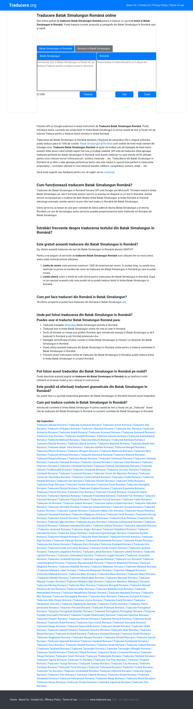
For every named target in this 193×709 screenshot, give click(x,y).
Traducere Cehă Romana (126, 462)
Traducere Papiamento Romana (78, 603)
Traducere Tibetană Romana (138, 656)
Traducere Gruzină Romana (127, 506)
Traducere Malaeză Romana (140, 566)
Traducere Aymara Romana (111, 436)
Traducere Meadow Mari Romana (84, 581)
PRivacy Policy (53, 699)
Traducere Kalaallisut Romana (119, 529)
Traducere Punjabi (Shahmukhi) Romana (92, 615)
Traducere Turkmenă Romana (104, 667)
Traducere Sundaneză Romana (130, 641)
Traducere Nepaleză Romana (124, 592)
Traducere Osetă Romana (118, 600)
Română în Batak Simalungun (94, 48)
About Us (131, 5)
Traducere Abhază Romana (52, 424)
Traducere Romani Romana (84, 618)
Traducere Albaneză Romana (97, 428)
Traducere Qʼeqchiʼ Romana (52, 618)
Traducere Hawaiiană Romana (53, 514)
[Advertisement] (21, 63)
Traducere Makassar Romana (107, 566)
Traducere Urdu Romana (61, 674)
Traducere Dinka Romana (130, 480)
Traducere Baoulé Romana (51, 443)
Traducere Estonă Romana (51, 492)
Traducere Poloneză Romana (108, 607)
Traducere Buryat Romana (82, 458)
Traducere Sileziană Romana (103, 633)
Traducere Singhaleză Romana (53, 637)
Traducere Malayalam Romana (95, 570)
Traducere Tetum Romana (70, 656)
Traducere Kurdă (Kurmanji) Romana (68, 548)
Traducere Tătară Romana (81, 652)
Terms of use (176, 5)
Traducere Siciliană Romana (70, 633)
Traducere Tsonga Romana (62, 663)
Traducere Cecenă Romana (96, 462)
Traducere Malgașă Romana (129, 570)
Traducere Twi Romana (49, 671)
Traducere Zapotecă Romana (114, 682)
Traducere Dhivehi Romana (99, 480)
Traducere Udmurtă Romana (115, 671)
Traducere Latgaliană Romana (64, 551)
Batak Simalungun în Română (55, 48)
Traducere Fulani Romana (136, 499)
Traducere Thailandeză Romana (103, 656)
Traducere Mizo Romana (81, 585)
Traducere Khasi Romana (94, 536)
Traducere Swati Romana (111, 644)
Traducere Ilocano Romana (91, 521)
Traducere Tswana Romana (94, 663)
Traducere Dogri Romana (50, 484)
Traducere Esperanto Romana (127, 488)
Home (13, 699)
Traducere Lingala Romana (110, 555)
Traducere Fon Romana (130, 495)
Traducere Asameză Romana (138, 432)
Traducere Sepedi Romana (62, 630)
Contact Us (144, 5)
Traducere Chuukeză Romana (89, 469)
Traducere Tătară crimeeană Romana (118, 652)
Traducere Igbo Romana (61, 521)
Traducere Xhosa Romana (51, 682)
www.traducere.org (100, 699)
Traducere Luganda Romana (97, 559)
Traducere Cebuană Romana (63, 462)
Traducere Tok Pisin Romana (110, 659)
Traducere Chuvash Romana (122, 469)
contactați (109, 172)
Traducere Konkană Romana (116, 544)
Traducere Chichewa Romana (75, 465)
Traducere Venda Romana (122, 674)
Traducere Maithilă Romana (74, 566)
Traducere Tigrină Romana (51, 659)
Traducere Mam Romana (82, 574)
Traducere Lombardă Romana (64, 559)
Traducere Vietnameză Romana (76, 678)
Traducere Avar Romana (50, 436)
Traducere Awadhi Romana (80, 436)
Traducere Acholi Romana (117, 424)
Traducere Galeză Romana (77, 503)
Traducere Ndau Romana (80, 589)
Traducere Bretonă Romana (129, 454)
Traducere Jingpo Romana (86, 529)
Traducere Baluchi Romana (95, 439)
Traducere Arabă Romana (73, 432)
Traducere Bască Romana (82, 443)
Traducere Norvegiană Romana (70, 596)
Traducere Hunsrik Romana (63, 518)
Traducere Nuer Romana (102, 596)
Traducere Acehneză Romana (84, 424)
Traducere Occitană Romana (133, 596)
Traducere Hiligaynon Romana (88, 514)
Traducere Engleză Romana (94, 488)
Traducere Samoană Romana (129, 622)
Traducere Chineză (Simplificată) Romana (116, 465)
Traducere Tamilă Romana (51, 652)
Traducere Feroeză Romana (111, 492)
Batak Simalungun (90, 143)
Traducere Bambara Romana (128, 439)
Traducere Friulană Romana (73, 499)
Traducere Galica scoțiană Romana (113, 503)
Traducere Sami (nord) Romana (94, 622)
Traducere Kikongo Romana (68, 540)
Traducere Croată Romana (126, 477)
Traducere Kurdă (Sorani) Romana (108, 548)
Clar (124, 94)
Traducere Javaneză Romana (54, 529)
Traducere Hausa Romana (139, 510)
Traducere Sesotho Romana (94, 630)
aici (124, 302)
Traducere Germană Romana (63, 506)
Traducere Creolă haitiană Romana (91, 477)
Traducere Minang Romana (52, 585)
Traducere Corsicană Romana (75, 473)
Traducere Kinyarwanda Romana (103, 540)
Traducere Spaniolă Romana (63, 641)
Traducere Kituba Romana (137, 540)
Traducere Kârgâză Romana (63, 536)
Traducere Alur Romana (128, 428)
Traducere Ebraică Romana (62, 488)
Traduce (88, 94)
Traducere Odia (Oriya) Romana (54, 600)
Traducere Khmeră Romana (125, 536)
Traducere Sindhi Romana (135, 633)
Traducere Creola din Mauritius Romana (115, 473)
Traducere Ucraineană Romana (81, 671)
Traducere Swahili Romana (80, 644)
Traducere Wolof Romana (140, 678)
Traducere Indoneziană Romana (124, 521)
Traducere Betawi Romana (51, 451)
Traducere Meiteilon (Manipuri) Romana (127, 581)
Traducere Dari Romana (70, 480)
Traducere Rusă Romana (61, 622)
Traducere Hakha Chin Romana (106, 510)
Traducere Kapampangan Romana (107, 533)
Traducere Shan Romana (124, 630)
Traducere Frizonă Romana (105, 499)
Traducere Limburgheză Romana (75, 555)
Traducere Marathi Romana (53, 577)
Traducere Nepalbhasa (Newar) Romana (84, 592)
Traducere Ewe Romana (81, 492)
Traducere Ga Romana (49, 503)
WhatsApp (70, 325)
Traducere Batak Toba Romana (65, 447)
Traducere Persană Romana (75, 607)
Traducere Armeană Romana (104, 432)
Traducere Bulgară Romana (52, 458)
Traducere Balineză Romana (63, 439)
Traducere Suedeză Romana (96, 641)
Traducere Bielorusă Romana (116, 451)
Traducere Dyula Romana (111, 484)
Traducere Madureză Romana (121, 562)
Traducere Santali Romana (115, 626)
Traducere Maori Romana (141, 574)
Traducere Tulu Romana (124, 663)
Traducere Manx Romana (112, 574)
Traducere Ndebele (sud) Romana (114, 589)
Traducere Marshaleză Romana (87, 577)
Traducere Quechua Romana (132, 615)
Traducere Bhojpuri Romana (83, 451)
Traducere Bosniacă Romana (96, 454)
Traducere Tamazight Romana (87, 648)
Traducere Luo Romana (128, 559)
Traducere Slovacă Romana (87, 637)
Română (108, 143)
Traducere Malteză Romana (52, 574)
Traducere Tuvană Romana (137, 667)
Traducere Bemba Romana (98, 447)
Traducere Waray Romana (110, 678)
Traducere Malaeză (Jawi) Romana (57, 570)
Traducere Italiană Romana (107, 525)
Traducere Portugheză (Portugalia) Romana (118, 611)
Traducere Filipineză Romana (64, 495)
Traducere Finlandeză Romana (98, 495)
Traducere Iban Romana (123, 518)
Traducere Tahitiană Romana (54, 648)
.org (22, 5)
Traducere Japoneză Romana (140, 525)
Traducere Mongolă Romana (112, 585)
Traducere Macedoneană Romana (84, 562)
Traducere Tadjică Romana (141, 644)
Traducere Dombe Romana (80, 484)
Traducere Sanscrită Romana (83, 626)
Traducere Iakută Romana (94, 518)
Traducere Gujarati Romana (72, 510)
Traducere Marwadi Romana (121, 577)
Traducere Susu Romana (50, 644)
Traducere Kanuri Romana (72, 533)
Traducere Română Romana (116, 618)
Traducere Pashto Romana (112, 603)
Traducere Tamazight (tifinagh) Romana (128, 648)
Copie (147, 94)
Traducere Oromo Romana (87, 600)
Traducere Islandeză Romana (75, 525)
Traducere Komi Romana (85, 544)
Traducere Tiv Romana (80, 659)
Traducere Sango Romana (51, 626)
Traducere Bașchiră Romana (113, 443)
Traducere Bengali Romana (129, 447)
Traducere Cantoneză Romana (115, 458)
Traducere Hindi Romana (120, 514)
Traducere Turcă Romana (72, 667)
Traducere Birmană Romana (63, 454)
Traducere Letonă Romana (127, 551)
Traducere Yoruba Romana (81, 682)
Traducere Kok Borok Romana (53, 544)
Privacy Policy (160, 5)
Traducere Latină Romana (97, 551)
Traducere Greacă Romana (96, 506)
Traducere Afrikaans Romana (64, 428)
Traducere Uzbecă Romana (91, 674)
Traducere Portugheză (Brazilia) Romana (70, 611)
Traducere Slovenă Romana (119, 637)
